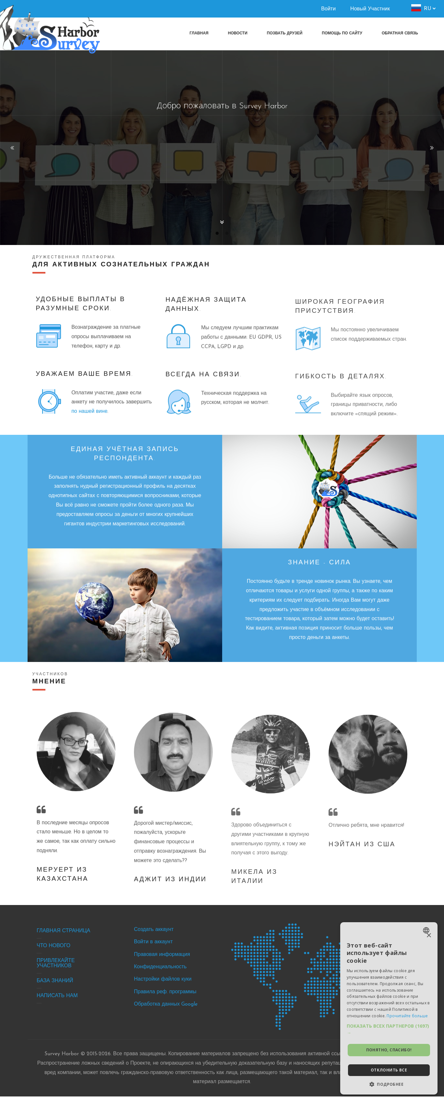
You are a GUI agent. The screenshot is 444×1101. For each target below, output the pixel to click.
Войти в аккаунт (154, 946)
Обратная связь (400, 33)
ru (427, 8)
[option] (222, 147)
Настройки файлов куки (163, 984)
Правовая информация (163, 959)
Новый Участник (370, 9)
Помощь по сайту (342, 33)
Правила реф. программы (166, 996)
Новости (237, 33)
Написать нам (57, 1000)
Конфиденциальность (161, 971)
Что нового (54, 950)
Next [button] (431, 148)
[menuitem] (400, 33)
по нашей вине (118, 429)
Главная (199, 33)
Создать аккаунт (154, 934)
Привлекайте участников (56, 968)
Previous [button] (13, 148)
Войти (328, 9)
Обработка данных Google (166, 1009)
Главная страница (64, 935)
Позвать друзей (285, 33)
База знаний (55, 985)
